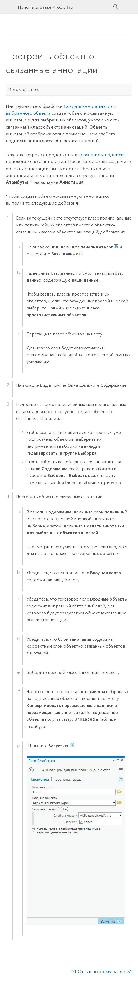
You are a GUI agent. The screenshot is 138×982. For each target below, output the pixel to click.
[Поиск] (116, 7)
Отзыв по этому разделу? (105, 971)
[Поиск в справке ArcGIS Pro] (64, 7)
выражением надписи (99, 154)
